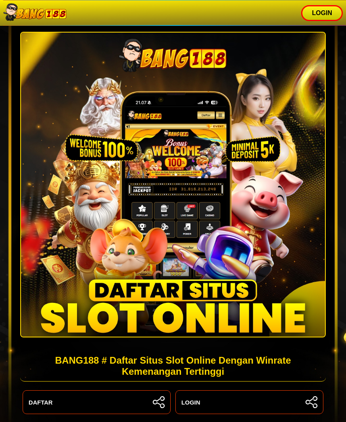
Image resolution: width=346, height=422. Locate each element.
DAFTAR (97, 402)
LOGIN (322, 13)
